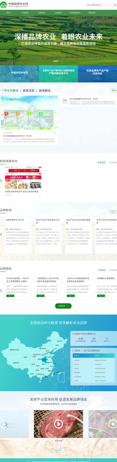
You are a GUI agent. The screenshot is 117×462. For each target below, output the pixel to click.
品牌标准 (41, 13)
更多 (113, 212)
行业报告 (101, 270)
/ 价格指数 (111, 270)
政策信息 (29, 90)
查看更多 (63, 306)
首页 (8, 13)
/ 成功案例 (111, 162)
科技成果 (101, 162)
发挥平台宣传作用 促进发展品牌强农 (58, 399)
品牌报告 (58, 13)
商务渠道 (91, 13)
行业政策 (25, 13)
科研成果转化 (75, 13)
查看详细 (10, 296)
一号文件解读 (10, 90)
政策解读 (45, 90)
